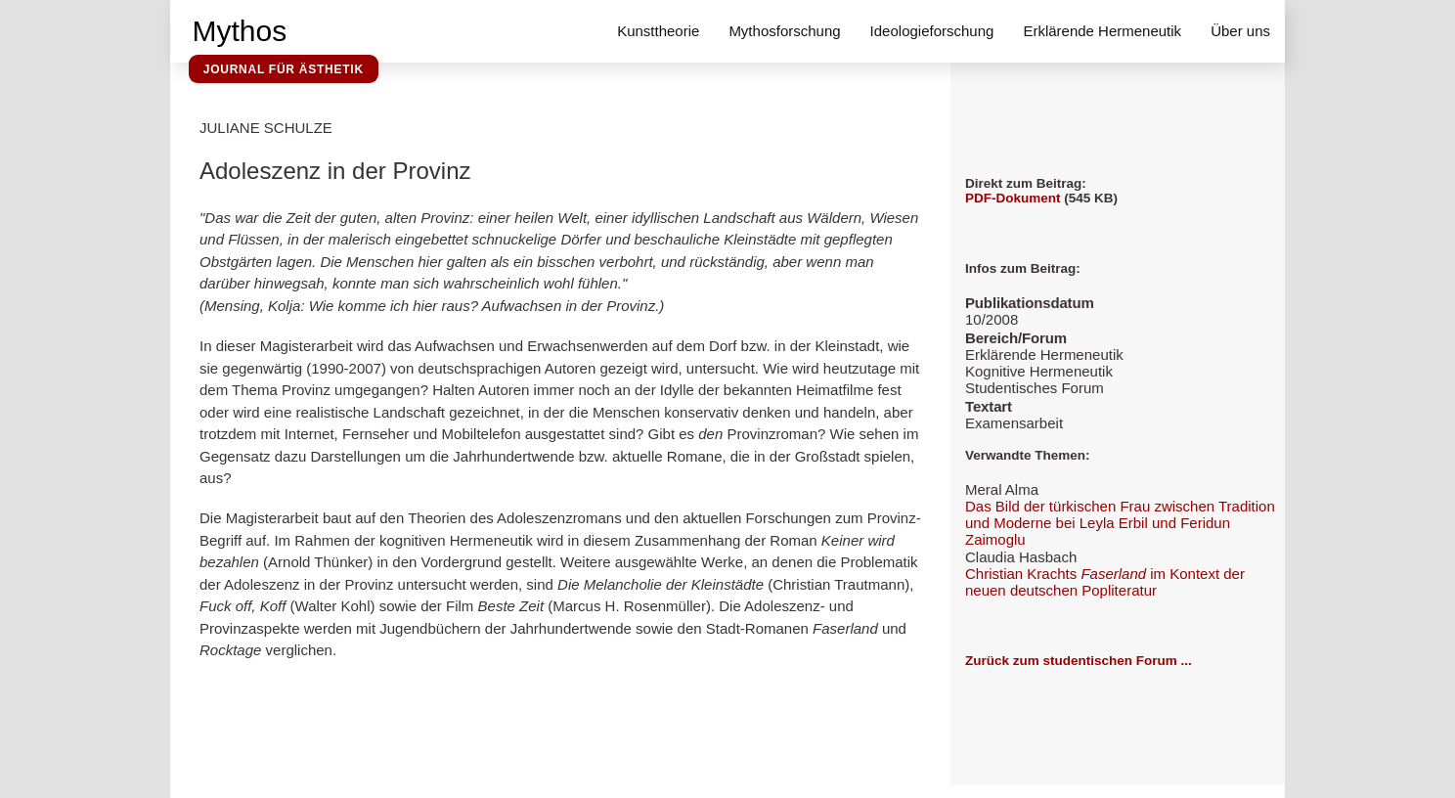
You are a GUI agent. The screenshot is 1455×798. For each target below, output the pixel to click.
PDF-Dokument (1013, 198)
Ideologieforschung (932, 30)
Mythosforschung (784, 30)
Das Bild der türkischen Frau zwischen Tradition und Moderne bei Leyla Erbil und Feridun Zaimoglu (1120, 523)
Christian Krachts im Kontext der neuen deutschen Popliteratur (1105, 581)
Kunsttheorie (658, 30)
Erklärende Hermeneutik (1102, 30)
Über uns (1240, 30)
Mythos (240, 31)
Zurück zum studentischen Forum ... (1078, 660)
